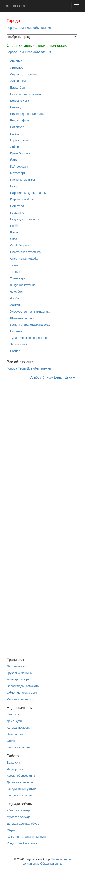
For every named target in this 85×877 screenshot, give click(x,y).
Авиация (16, 61)
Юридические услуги (21, 789)
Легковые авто (17, 666)
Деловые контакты (20, 782)
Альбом (36, 377)
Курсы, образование (21, 775)
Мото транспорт (18, 679)
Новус (14, 186)
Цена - (58, 377)
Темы (22, 28)
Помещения (15, 734)
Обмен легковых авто (22, 692)
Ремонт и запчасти (20, 699)
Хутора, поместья (19, 727)
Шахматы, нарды (22, 318)
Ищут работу (16, 769)
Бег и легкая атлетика (25, 94)
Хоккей (15, 305)
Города (12, 28)
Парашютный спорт (24, 199)
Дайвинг (16, 146)
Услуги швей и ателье (22, 843)
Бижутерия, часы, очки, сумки (27, 836)
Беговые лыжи (20, 100)
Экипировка (18, 344)
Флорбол (16, 291)
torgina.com (14, 6)
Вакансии (13, 762)
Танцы (14, 265)
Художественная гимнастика (30, 311)
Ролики (15, 232)
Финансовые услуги (20, 795)
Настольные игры (22, 179)
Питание (16, 331)
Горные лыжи (19, 140)
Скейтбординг (20, 245)
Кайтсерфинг (19, 166)
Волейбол (17, 127)
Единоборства (20, 153)
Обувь (11, 830)
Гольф (14, 133)
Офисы (12, 740)
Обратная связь (51, 863)
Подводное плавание (25, 219)
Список (48, 377)
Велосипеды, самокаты (23, 686)
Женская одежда (18, 810)
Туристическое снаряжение (29, 338)
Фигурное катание (22, 285)
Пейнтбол (17, 206)
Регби (14, 225)
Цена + (69, 377)
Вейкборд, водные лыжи (27, 114)
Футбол (15, 298)
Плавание (17, 212)
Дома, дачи (15, 721)
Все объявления (39, 28)
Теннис (15, 271)
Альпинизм (18, 80)
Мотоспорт (17, 173)
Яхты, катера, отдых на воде (30, 324)
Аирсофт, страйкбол (24, 74)
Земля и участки (18, 747)
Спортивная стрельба (25, 252)
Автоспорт (17, 67)
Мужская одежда (18, 817)
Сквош (14, 239)
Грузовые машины (19, 673)
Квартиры (13, 714)
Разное (15, 351)
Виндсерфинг (19, 120)
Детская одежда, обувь (23, 823)
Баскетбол (17, 87)
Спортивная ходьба (24, 258)
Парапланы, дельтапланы (28, 193)
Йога (13, 160)
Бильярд (16, 107)
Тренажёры (18, 278)
